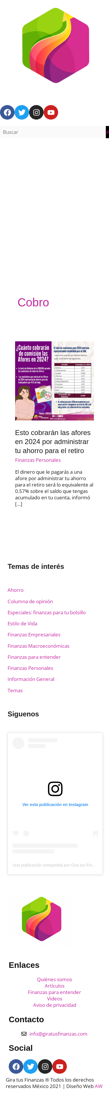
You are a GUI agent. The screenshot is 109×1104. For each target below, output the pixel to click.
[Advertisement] (54, 202)
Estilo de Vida (22, 623)
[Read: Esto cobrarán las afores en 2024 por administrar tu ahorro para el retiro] (54, 380)
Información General (31, 679)
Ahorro (16, 590)
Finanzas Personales (38, 460)
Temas (15, 690)
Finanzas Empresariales (34, 634)
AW (99, 1086)
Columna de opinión (30, 601)
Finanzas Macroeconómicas (38, 645)
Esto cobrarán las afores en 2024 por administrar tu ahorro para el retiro (53, 442)
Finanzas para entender (34, 657)
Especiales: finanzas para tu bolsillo (47, 612)
